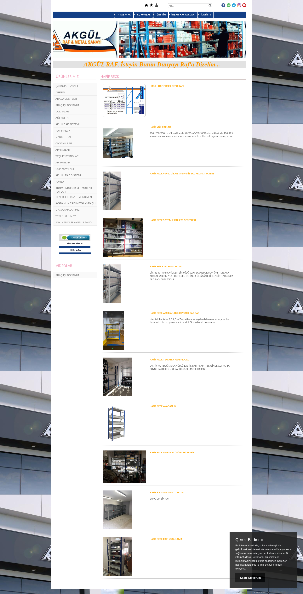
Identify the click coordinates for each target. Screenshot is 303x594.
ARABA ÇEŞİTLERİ (66, 98)
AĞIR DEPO (62, 117)
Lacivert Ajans (259, 592)
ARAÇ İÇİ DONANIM (67, 105)
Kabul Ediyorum (250, 577)
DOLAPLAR (62, 111)
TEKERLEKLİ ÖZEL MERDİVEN (73, 196)
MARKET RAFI (63, 137)
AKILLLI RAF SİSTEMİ (68, 175)
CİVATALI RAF (63, 143)
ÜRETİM (60, 92)
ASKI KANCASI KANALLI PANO (73, 222)
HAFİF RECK (62, 130)
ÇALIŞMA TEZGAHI (66, 86)
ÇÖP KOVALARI (64, 168)
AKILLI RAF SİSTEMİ (67, 124)
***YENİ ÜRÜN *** (65, 216)
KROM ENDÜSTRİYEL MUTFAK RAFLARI (73, 190)
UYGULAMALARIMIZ (67, 209)
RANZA (59, 181)
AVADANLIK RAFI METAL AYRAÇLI (75, 203)
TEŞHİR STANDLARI (67, 156)
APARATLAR (62, 149)
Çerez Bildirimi (249, 540)
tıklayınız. (240, 568)
